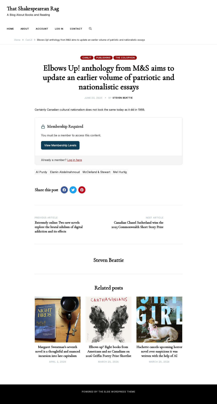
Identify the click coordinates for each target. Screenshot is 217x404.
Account (42, 28)
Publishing (103, 57)
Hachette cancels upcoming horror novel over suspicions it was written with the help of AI (159, 351)
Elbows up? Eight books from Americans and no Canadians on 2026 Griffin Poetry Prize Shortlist (108, 351)
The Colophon (125, 57)
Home (10, 28)
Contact (76, 28)
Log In (59, 28)
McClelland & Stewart (96, 172)
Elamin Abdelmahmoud (65, 172)
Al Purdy (41, 172)
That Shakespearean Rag (33, 8)
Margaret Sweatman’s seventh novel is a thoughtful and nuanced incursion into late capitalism (57, 351)
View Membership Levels (60, 145)
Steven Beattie (123, 97)
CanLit (86, 57)
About (25, 28)
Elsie (107, 391)
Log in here (74, 160)
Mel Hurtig (120, 172)
